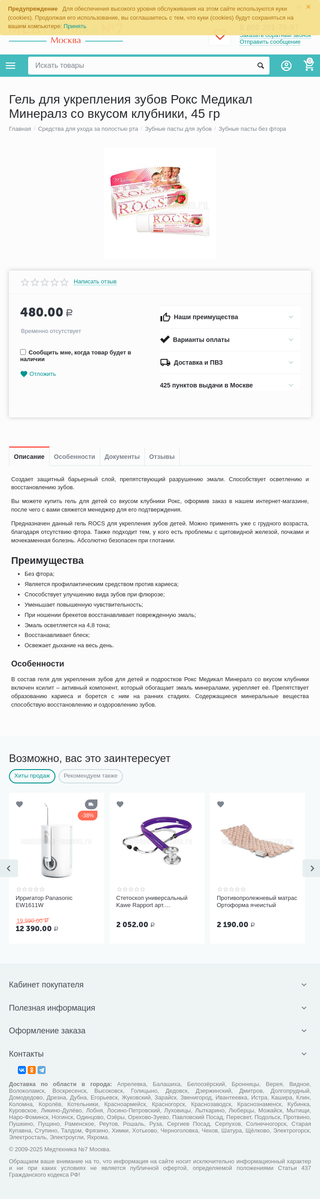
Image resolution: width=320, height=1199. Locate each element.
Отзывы (162, 456)
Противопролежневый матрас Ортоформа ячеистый (257, 901)
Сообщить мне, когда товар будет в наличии (75, 355)
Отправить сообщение (270, 41)
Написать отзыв (95, 282)
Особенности (74, 456)
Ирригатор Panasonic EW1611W (44, 901)
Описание (29, 456)
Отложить (38, 374)
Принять (74, 26)
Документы (122, 456)
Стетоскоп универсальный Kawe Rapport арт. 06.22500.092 (151, 902)
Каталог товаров (10, 65)
